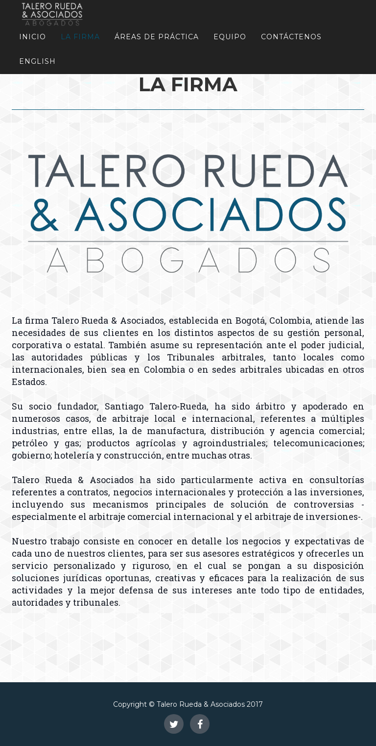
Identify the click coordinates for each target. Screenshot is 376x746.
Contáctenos (291, 36)
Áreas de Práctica (157, 36)
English (37, 61)
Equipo (229, 36)
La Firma (80, 36)
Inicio (32, 36)
